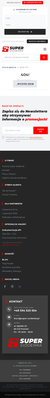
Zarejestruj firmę (9, 209)
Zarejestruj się (32, 2)
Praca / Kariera (8, 174)
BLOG (5, 259)
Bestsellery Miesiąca (11, 271)
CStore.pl (42, 395)
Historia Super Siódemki (13, 166)
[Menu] (45, 49)
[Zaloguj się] (25, 32)
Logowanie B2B (9, 213)
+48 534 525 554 (25, 310)
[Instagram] (12, 286)
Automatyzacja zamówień (14, 238)
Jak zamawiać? (9, 191)
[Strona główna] (13, 49)
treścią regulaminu (35, 137)
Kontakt (6, 170)
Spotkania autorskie (11, 267)
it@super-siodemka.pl (10, 245)
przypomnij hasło (25, 12)
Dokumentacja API (11, 230)
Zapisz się (40, 130)
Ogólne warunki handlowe (14, 178)
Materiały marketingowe (13, 217)
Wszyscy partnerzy (37, 41)
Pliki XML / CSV (9, 234)
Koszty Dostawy (9, 194)
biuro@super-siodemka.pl (26, 318)
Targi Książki (7, 263)
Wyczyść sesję (25, 84)
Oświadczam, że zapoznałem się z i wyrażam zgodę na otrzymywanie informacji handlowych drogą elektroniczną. (25, 139)
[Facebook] (4, 286)
